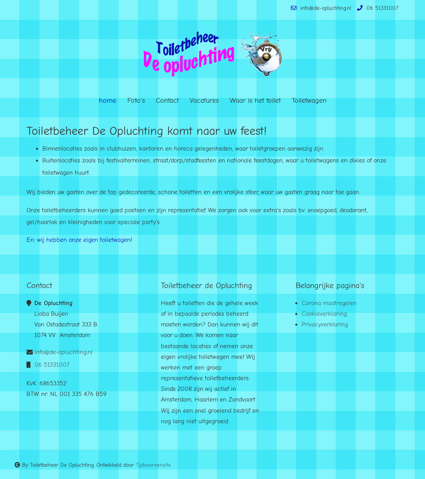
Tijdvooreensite (153, 465)
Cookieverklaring (324, 313)
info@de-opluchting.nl (320, 8)
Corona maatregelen (329, 303)
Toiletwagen (309, 100)
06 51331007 (377, 8)
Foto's (136, 100)
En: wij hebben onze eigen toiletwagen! (79, 239)
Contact (167, 100)
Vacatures (204, 100)
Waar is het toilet (255, 100)
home (107, 100)
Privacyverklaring (325, 324)
